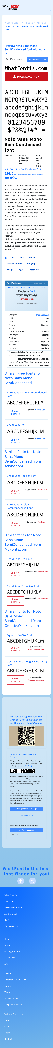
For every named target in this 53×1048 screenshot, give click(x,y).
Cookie (7, 1027)
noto (12, 258)
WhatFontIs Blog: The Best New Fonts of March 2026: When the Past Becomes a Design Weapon (26, 720)
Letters (7, 986)
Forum (7, 974)
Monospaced (42, 315)
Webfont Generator (26, 830)
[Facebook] (20, 881)
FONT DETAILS (15, 412)
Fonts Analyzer (11, 926)
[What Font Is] (10, 7)
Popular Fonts (11, 998)
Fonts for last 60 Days (15, 980)
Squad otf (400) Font (19, 635)
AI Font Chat (10, 914)
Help (6, 939)
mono (32, 258)
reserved (34, 270)
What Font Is (10, 895)
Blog (6, 920)
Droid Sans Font (16, 424)
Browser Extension (13, 908)
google (10, 270)
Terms (7, 1020)
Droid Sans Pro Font (19, 559)
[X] (32, 881)
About (7, 1033)
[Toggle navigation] (47, 7)
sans (22, 258)
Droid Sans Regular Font (21, 476)
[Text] (15, 59)
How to (7, 945)
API (6, 964)
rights (21, 270)
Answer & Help (25, 766)
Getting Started (12, 952)
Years (7, 992)
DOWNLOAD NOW (26, 76)
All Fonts (27, 23)
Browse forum (26, 815)
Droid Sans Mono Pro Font (23, 586)
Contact (8, 1039)
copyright (32, 264)
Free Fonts (9, 958)
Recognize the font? (27, 809)
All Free (41, 23)
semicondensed (14, 264)
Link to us (9, 901)
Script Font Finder (13, 1005)
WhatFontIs (11, 23)
